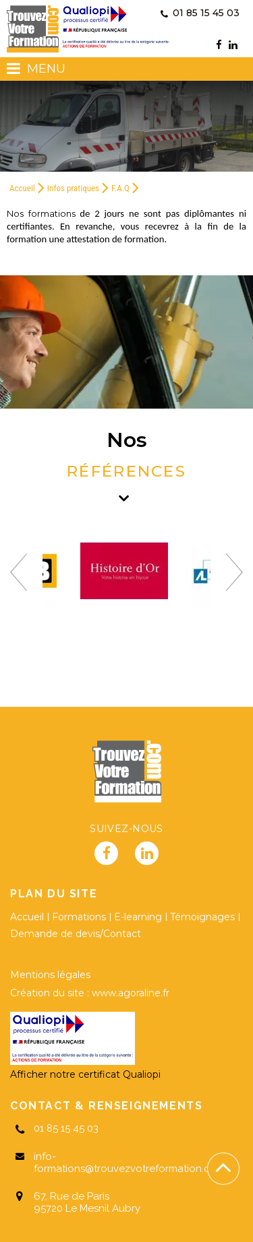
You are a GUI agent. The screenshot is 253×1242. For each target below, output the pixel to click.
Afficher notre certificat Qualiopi (85, 1074)
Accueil (22, 188)
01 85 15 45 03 (200, 13)
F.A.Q (120, 188)
